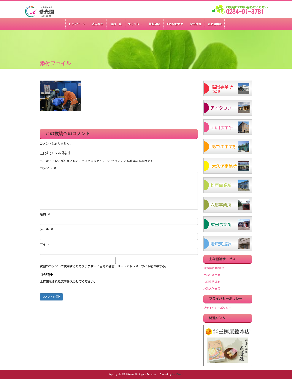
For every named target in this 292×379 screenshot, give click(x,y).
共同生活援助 (211, 281)
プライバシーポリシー (217, 307)
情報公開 (154, 24)
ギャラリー (135, 24)
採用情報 (195, 24)
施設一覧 (116, 24)
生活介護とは (211, 275)
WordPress (177, 374)
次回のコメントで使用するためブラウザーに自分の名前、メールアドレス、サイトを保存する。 (104, 266)
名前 (45, 214)
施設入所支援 (211, 288)
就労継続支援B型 (213, 268)
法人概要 (97, 24)
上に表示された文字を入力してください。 (68, 281)
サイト (44, 244)
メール (46, 229)
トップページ (76, 24)
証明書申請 (215, 24)
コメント (48, 168)
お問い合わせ (174, 24)
